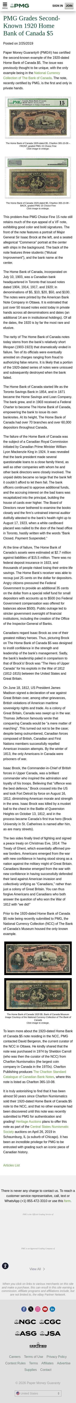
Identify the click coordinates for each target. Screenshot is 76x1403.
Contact (45, 1369)
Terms (33, 1363)
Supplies (30, 1369)
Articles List (11, 1165)
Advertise (64, 1363)
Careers (15, 1356)
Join (69, 5)
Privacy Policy (57, 1356)
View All (38, 1269)
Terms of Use (33, 1356)
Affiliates (47, 1363)
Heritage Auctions (28, 1121)
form (67, 1201)
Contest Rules (15, 1363)
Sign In (57, 5)
